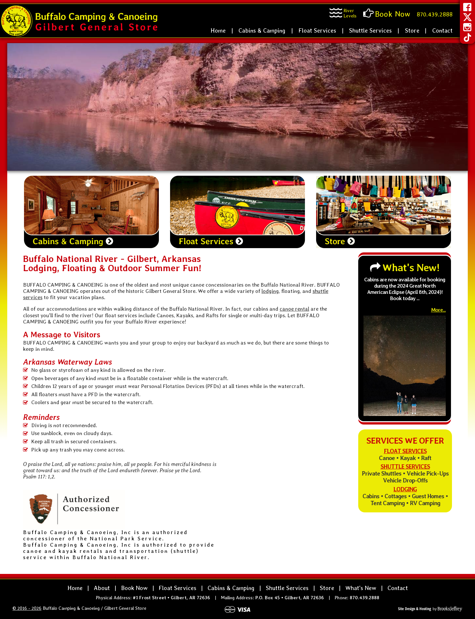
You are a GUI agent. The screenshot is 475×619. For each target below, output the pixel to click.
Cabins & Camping (262, 30)
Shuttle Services (370, 30)
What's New (360, 587)
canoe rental (294, 309)
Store (412, 30)
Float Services (317, 30)
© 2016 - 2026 (26, 608)
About (102, 587)
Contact (442, 30)
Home (218, 30)
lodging (270, 291)
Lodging (405, 489)
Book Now (134, 587)
